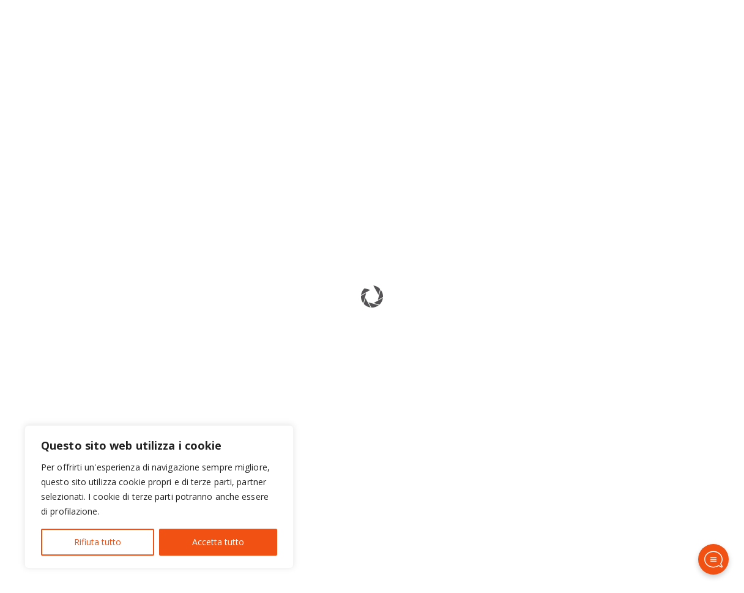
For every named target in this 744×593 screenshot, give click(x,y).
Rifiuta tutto (97, 542)
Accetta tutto (218, 542)
